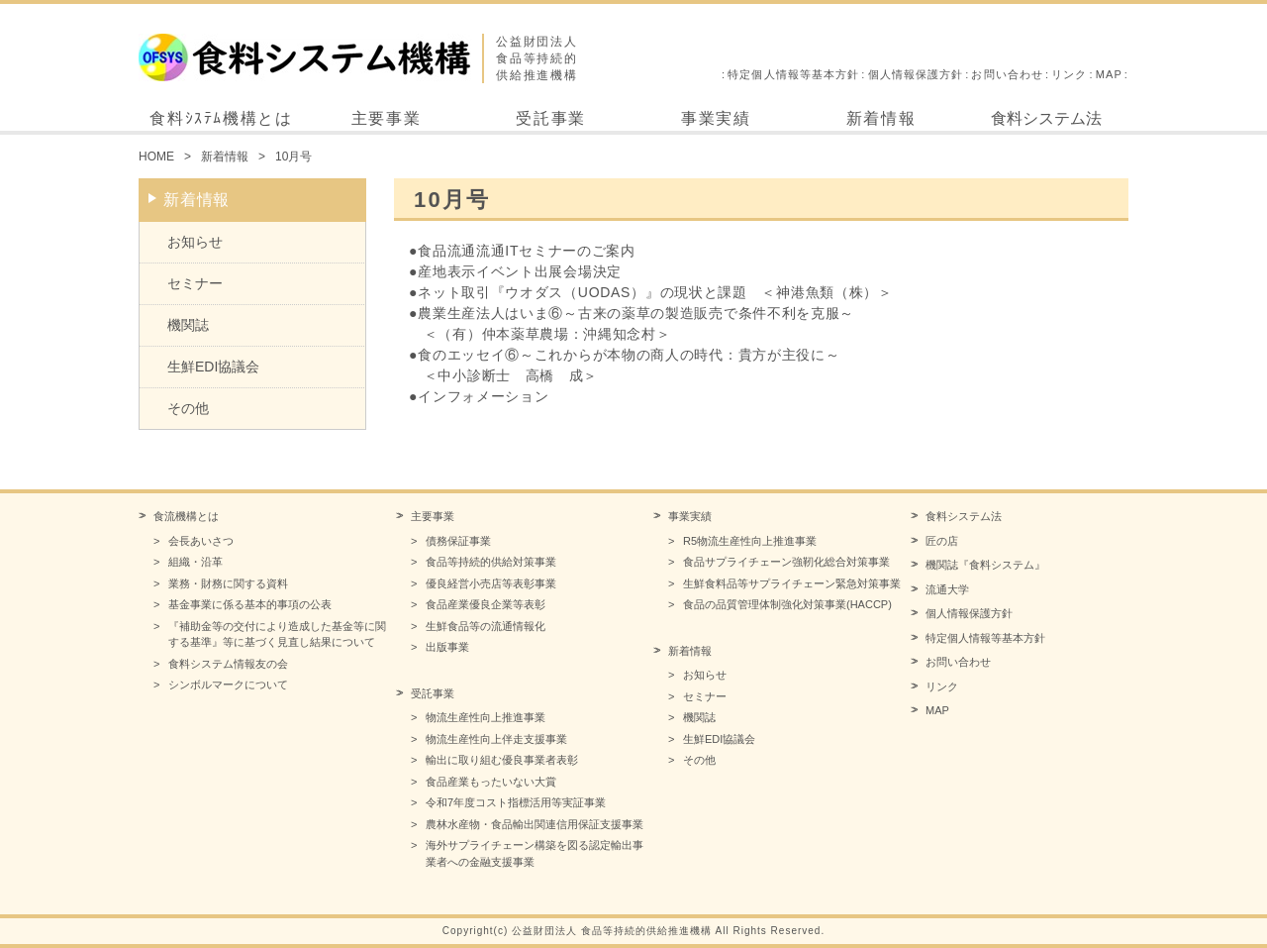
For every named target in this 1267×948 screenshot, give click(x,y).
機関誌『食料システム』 (985, 565)
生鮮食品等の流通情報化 (485, 626)
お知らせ (195, 242)
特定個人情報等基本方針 (793, 74)
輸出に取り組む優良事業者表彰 (502, 760)
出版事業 (447, 647)
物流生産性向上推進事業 (485, 717)
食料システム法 (1046, 118)
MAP (1109, 74)
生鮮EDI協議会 (213, 366)
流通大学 (947, 589)
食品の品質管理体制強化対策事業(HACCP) (787, 604)
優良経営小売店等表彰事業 (491, 583)
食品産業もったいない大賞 (491, 782)
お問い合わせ (1007, 74)
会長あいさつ (201, 541)
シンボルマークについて (228, 684)
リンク (1069, 74)
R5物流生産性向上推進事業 (750, 541)
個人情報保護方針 (916, 74)
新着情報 (881, 118)
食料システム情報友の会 (228, 664)
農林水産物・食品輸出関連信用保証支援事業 (534, 824)
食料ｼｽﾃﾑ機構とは (220, 118)
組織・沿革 (195, 562)
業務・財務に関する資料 (228, 583)
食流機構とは (186, 516)
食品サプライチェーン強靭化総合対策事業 (786, 562)
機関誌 (188, 325)
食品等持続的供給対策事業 (491, 562)
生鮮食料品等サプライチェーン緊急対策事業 (792, 583)
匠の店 (942, 541)
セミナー (195, 283)
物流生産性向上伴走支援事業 (496, 739)
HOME (156, 156)
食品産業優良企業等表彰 (485, 604)
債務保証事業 (458, 541)
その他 (188, 408)
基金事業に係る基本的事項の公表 (250, 604)
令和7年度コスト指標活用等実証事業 (516, 802)
